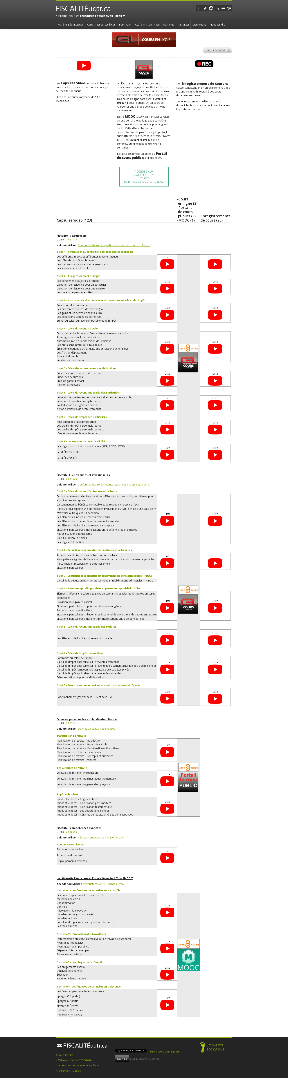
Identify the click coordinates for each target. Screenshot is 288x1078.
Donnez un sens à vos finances (96, 728)
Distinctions (199, 24)
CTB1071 (71, 723)
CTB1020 (71, 479)
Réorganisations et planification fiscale (101, 837)
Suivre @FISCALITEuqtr (164, 1051)
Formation (125, 24)
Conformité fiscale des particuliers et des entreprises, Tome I (114, 245)
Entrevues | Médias (69, 1070)
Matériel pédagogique (71, 24)
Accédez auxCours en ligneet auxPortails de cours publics (144, 177)
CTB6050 (71, 832)
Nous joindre (217, 24)
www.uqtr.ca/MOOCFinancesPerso (103, 884)
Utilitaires (168, 24)
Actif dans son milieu (147, 24)
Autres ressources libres (101, 24)
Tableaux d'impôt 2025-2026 (75, 1060)
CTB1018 (71, 239)
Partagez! (183, 24)
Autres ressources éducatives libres (79, 1065)
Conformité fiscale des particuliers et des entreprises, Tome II (114, 484)
